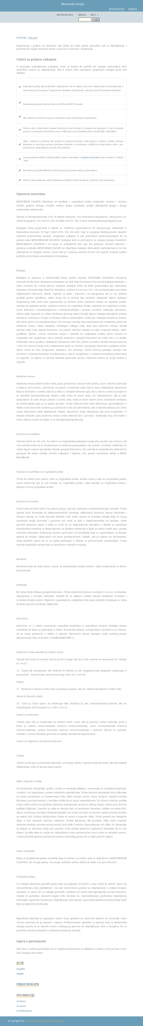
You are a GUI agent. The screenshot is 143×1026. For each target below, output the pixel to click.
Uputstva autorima (90, 157)
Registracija (116, 9)
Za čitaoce (21, 1001)
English (20, 968)
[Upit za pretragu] (84, 19)
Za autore (21, 1006)
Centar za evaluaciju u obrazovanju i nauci (45, 1021)
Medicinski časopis (72, 4)
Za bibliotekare (24, 1010)
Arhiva (82, 14)
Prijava (132, 9)
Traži (95, 19)
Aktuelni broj (65, 14)
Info (94, 14)
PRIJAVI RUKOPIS (27, 984)
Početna (21, 37)
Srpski (20, 973)
